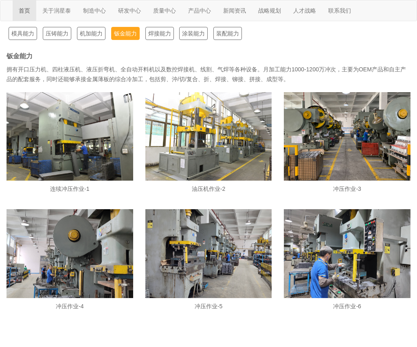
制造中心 (94, 10)
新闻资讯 (234, 10)
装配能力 (227, 33)
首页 (24, 10)
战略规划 (269, 10)
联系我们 (339, 10)
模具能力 (22, 33)
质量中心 (164, 10)
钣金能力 (125, 33)
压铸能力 (57, 33)
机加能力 (91, 33)
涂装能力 (193, 33)
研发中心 (129, 10)
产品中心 (199, 10)
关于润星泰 (56, 10)
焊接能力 (159, 33)
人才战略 (304, 10)
